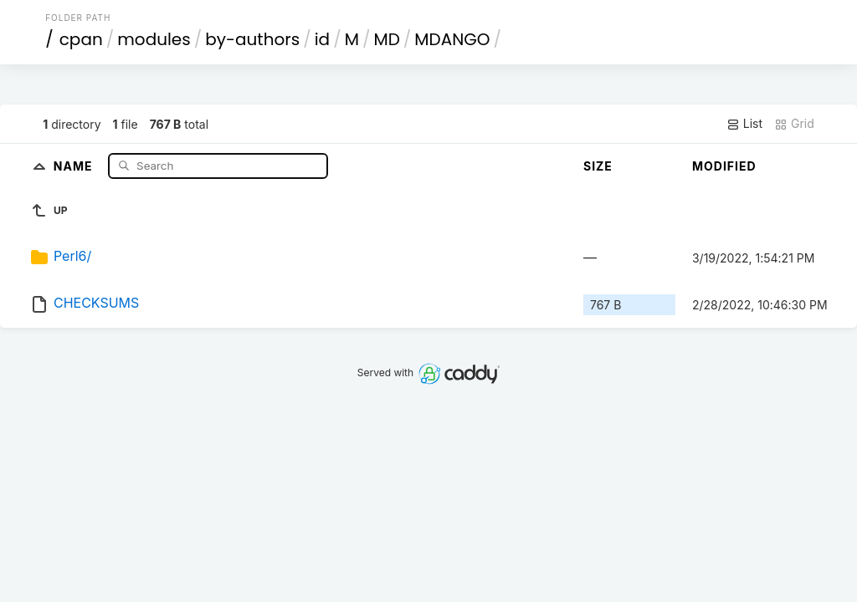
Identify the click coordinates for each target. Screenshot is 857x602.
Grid (794, 123)
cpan (81, 39)
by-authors (252, 39)
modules (153, 39)
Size (598, 166)
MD (386, 39)
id (322, 39)
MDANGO (452, 39)
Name (75, 165)
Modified (724, 166)
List (744, 123)
